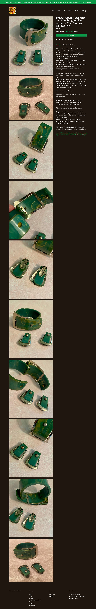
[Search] (86, 12)
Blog (58, 10)
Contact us (32, 605)
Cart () (84, 10)
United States (68, 31)
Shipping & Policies (68, 45)
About (64, 10)
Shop (53, 10)
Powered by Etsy (74, 598)
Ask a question (69, 39)
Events (70, 10)
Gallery (77, 10)
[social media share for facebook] (57, 39)
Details (58, 45)
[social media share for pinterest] (63, 39)
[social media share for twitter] (60, 39)
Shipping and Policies (35, 600)
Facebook (52, 594)
